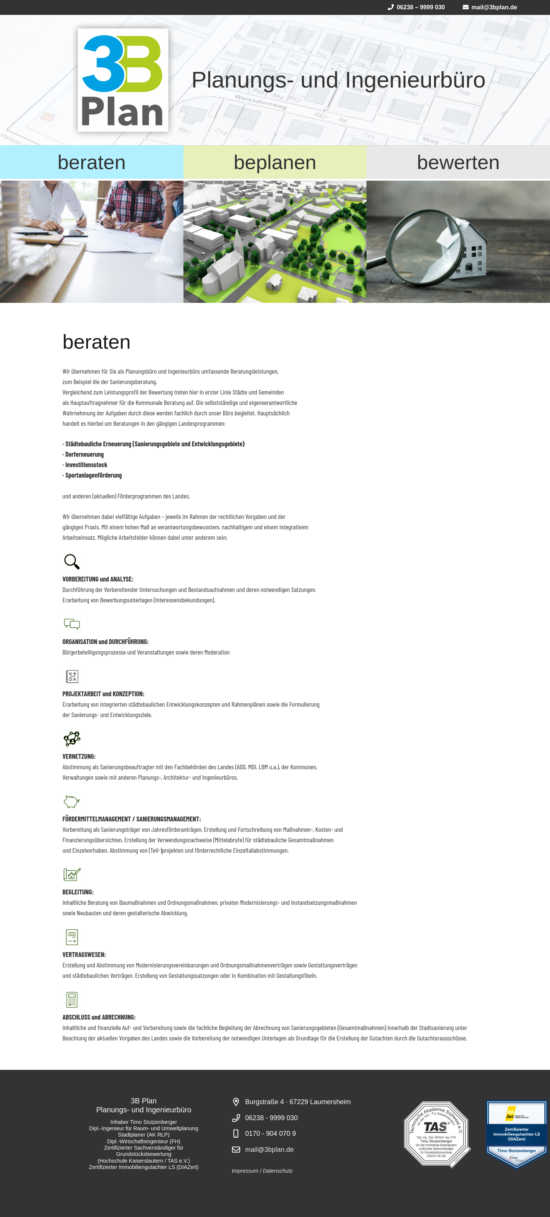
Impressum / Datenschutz (262, 1171)
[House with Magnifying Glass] (458, 242)
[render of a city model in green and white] (275, 242)
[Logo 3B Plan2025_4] (123, 80)
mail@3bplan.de (269, 1149)
